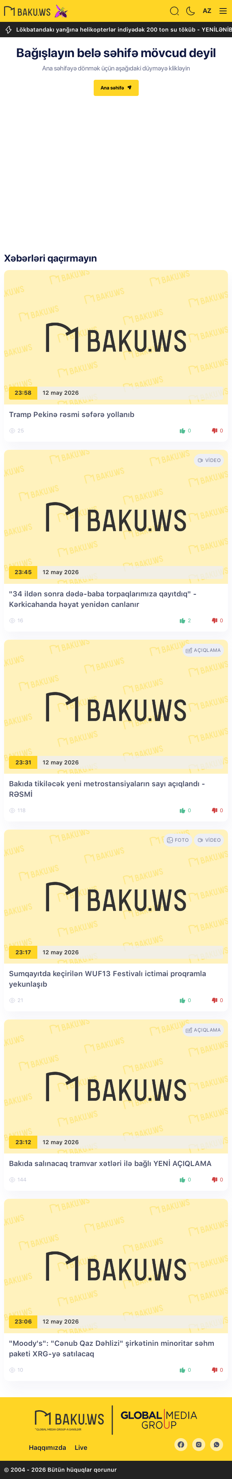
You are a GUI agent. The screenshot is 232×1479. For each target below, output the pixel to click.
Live (81, 1447)
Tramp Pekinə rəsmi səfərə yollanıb (71, 414)
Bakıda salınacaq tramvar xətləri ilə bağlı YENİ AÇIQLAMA (110, 1163)
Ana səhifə (116, 88)
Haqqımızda (47, 1447)
